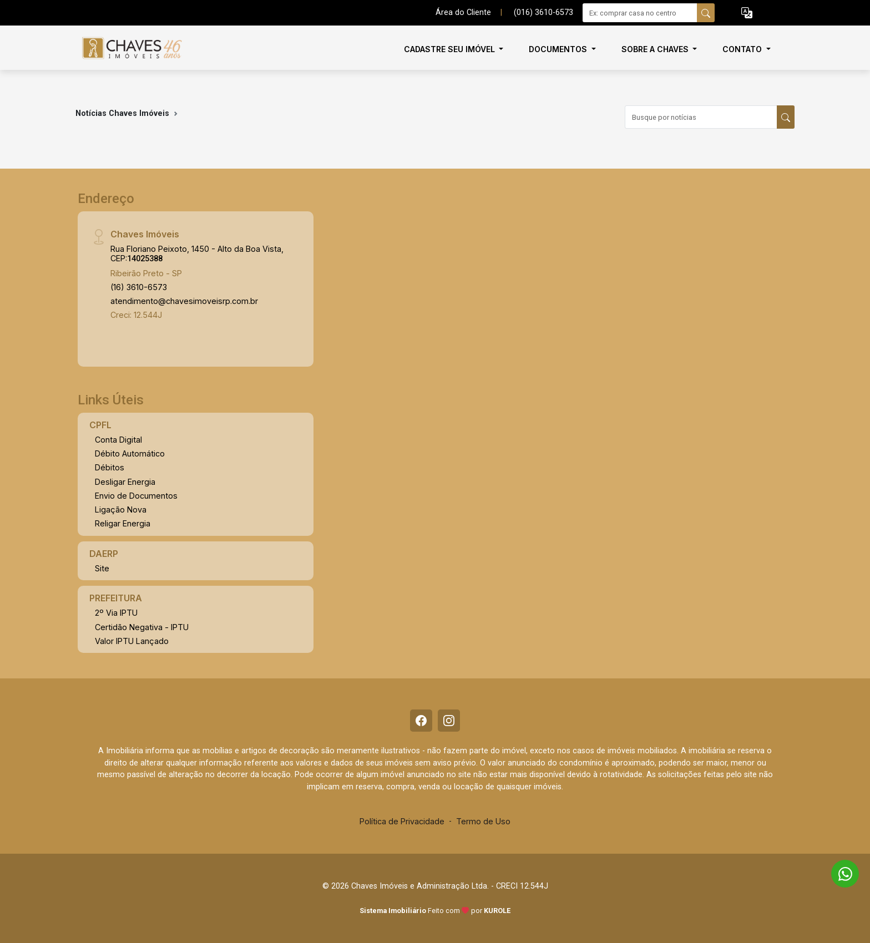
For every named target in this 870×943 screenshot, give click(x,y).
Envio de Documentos (136, 495)
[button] (747, 13)
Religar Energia (122, 523)
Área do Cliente (463, 12)
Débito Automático (130, 453)
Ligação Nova (120, 509)
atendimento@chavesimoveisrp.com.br (184, 301)
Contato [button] (743, 49)
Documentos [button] (559, 49)
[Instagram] (449, 720)
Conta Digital (118, 439)
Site (102, 568)
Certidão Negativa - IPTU (142, 627)
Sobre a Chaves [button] (656, 49)
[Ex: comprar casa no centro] (640, 12)
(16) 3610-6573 (138, 287)
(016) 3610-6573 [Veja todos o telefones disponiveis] (543, 12)
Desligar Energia (125, 481)
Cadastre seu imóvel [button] (450, 49)
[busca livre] (706, 12)
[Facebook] (421, 720)
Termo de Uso (483, 821)
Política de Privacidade (402, 821)
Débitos (109, 467)
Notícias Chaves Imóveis (122, 113)
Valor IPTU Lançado (132, 641)
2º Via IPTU (116, 612)
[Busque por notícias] (701, 117)
